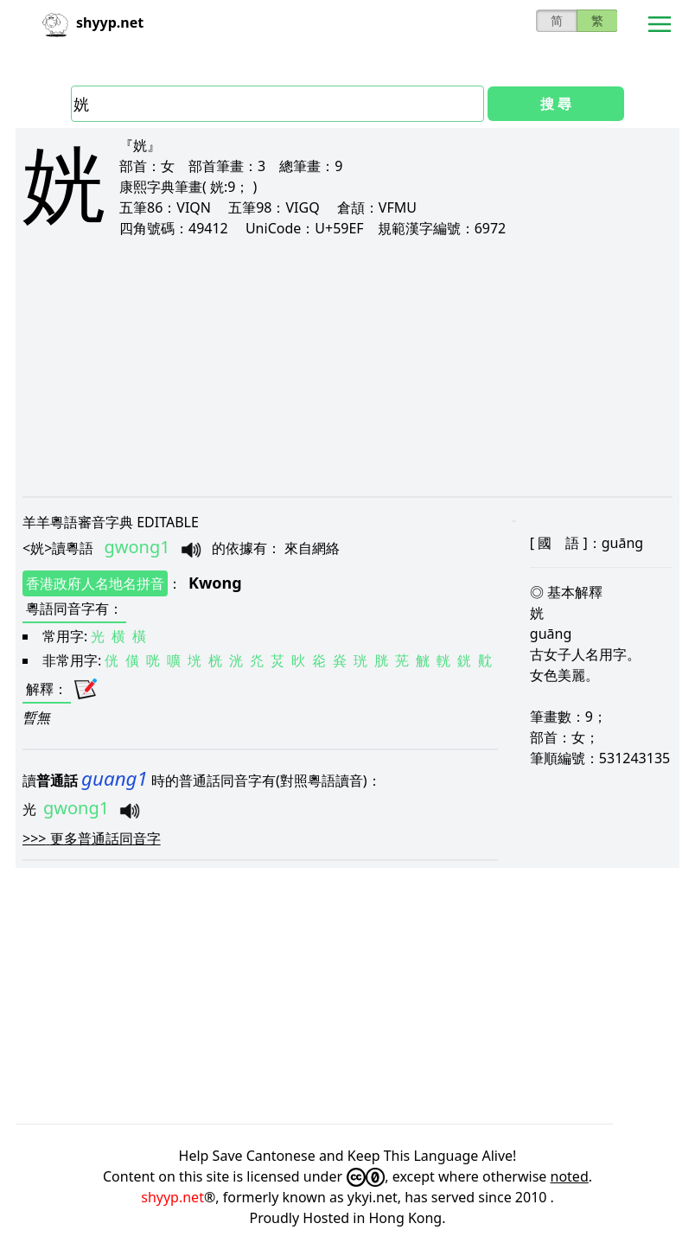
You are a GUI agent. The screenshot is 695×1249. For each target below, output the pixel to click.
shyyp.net (172, 1197)
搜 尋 (555, 103)
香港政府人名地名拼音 (95, 583)
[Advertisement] (347, 366)
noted (570, 1176)
